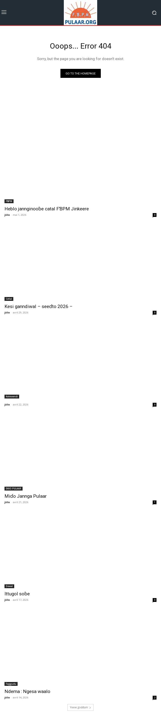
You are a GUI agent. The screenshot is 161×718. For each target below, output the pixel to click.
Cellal (9, 298)
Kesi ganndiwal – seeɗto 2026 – (39, 306)
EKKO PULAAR (13, 488)
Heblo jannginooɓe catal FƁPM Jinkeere (47, 209)
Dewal (9, 586)
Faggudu (11, 683)
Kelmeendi (12, 396)
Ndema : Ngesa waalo (27, 691)
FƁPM (9, 201)
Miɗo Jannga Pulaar (26, 496)
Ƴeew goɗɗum (80, 707)
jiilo (7, 214)
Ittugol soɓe (17, 593)
